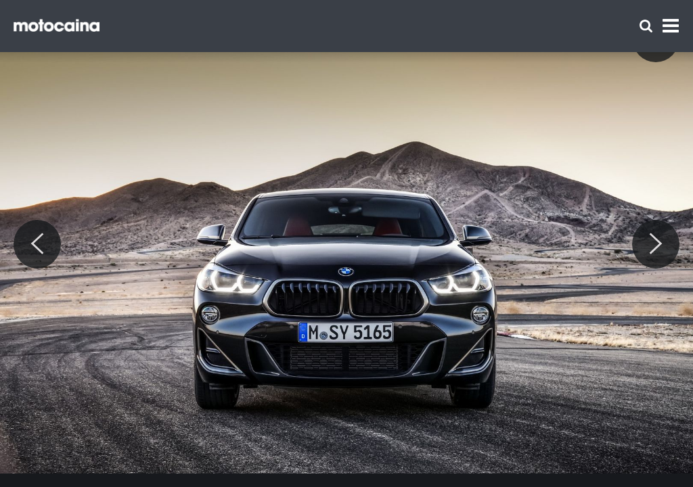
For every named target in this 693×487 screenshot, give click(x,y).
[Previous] (37, 244)
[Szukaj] (646, 26)
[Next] (655, 244)
